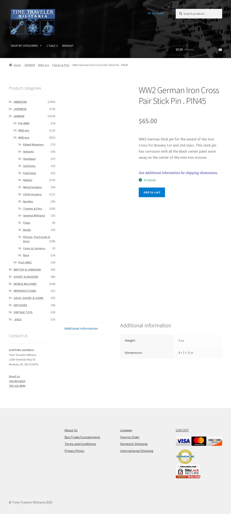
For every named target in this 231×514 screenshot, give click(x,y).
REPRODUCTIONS (25, 291)
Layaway (126, 430)
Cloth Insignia (32, 194)
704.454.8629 (17, 381)
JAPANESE (20, 109)
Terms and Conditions (80, 444)
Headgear (29, 159)
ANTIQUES (20, 305)
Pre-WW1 (24, 123)
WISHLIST (68, 46)
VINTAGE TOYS (23, 312)
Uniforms (29, 166)
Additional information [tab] (81, 328)
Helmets (28, 151)
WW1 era (23, 130)
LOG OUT (182, 430)
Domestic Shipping (134, 444)
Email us (14, 376)
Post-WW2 (25, 262)
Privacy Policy (74, 451)
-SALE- (18, 319)
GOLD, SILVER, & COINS (29, 298)
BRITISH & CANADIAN (27, 269)
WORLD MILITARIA (25, 284)
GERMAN (29, 65)
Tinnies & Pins (60, 65)
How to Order (130, 437)
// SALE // (52, 46)
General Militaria (34, 215)
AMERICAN (20, 102)
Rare (26, 255)
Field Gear (29, 173)
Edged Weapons (33, 144)
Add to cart (152, 192)
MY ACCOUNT (156, 13)
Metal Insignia (32, 187)
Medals (27, 180)
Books (27, 230)
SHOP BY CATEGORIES (26, 45)
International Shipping (136, 451)
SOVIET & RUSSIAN (26, 277)
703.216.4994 (17, 386)
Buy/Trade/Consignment (82, 437)
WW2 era (43, 65)
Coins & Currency (34, 248)
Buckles (28, 201)
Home (17, 65)
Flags (26, 223)
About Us (71, 430)
